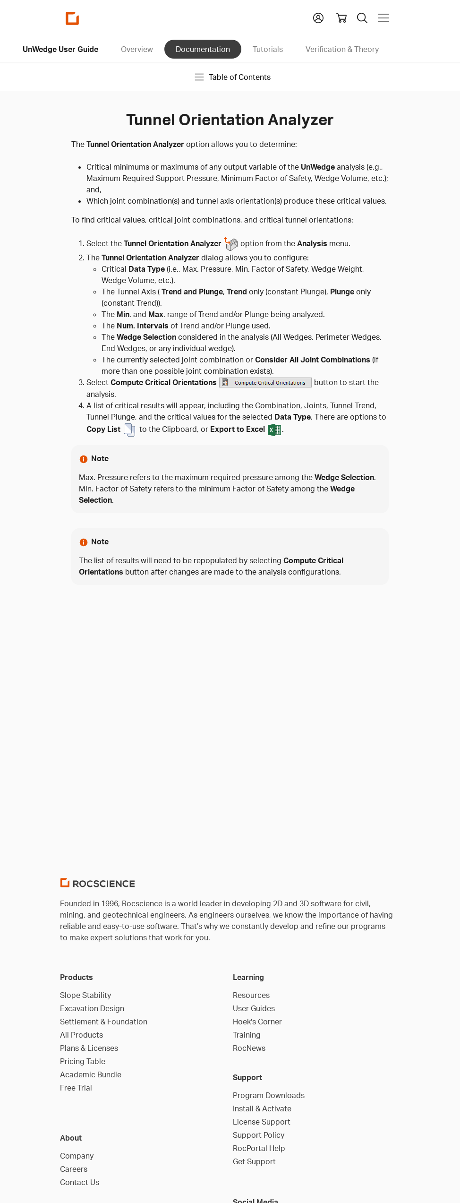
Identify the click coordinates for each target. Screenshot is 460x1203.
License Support (261, 1121)
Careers (73, 1169)
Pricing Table (82, 1061)
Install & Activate (262, 1108)
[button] (318, 17)
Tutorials (268, 49)
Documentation (203, 49)
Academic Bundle (90, 1074)
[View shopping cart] (341, 18)
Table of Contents (232, 77)
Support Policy (258, 1135)
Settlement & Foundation (103, 1021)
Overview (137, 49)
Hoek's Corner (257, 1021)
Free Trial (76, 1087)
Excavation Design (92, 1008)
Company (77, 1155)
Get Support (254, 1161)
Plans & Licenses (89, 1048)
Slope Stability (85, 995)
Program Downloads (269, 1095)
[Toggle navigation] (383, 18)
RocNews (249, 1048)
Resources (251, 995)
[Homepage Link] (72, 18)
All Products (81, 1035)
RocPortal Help (259, 1148)
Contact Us (79, 1182)
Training (247, 1035)
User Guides (254, 1008)
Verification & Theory (342, 49)
